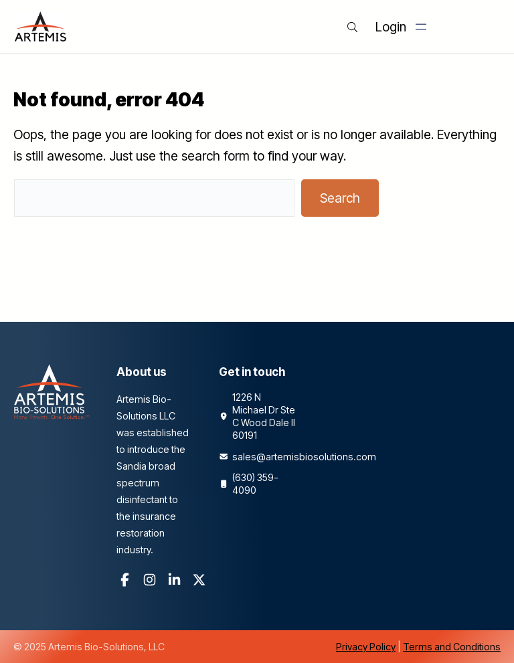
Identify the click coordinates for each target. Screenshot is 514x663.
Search (340, 198)
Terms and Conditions (452, 646)
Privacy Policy (366, 646)
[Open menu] (421, 27)
